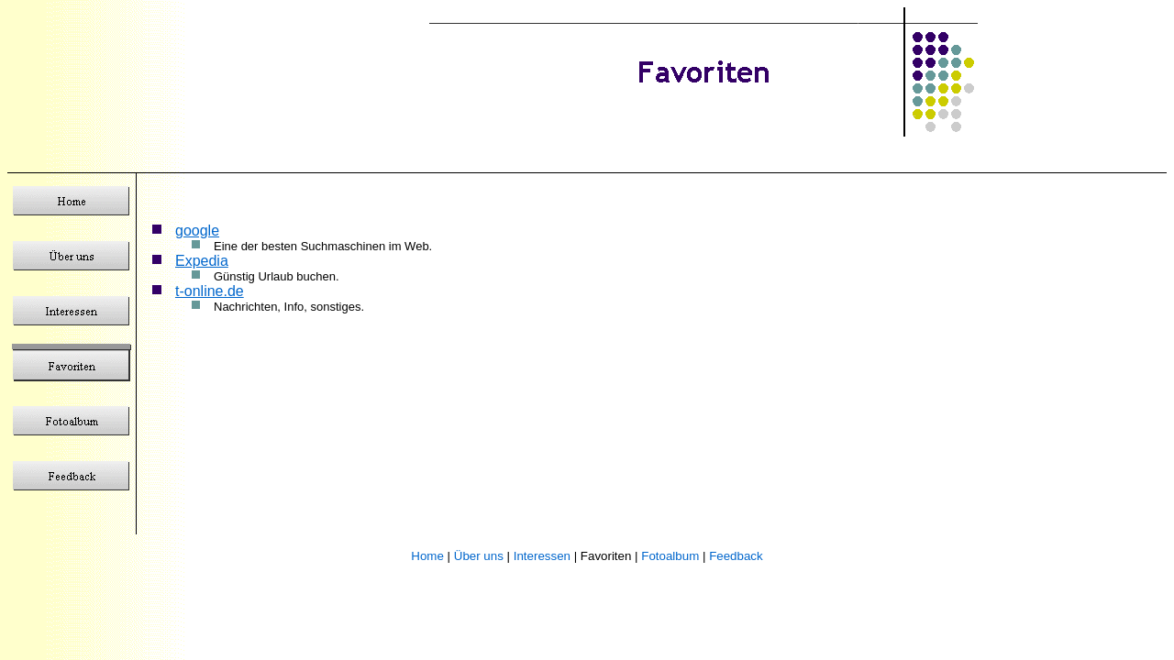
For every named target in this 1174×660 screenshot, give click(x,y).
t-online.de (209, 291)
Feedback (736, 556)
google (197, 230)
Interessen (542, 556)
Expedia (201, 261)
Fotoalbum (670, 556)
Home (427, 556)
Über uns (479, 556)
